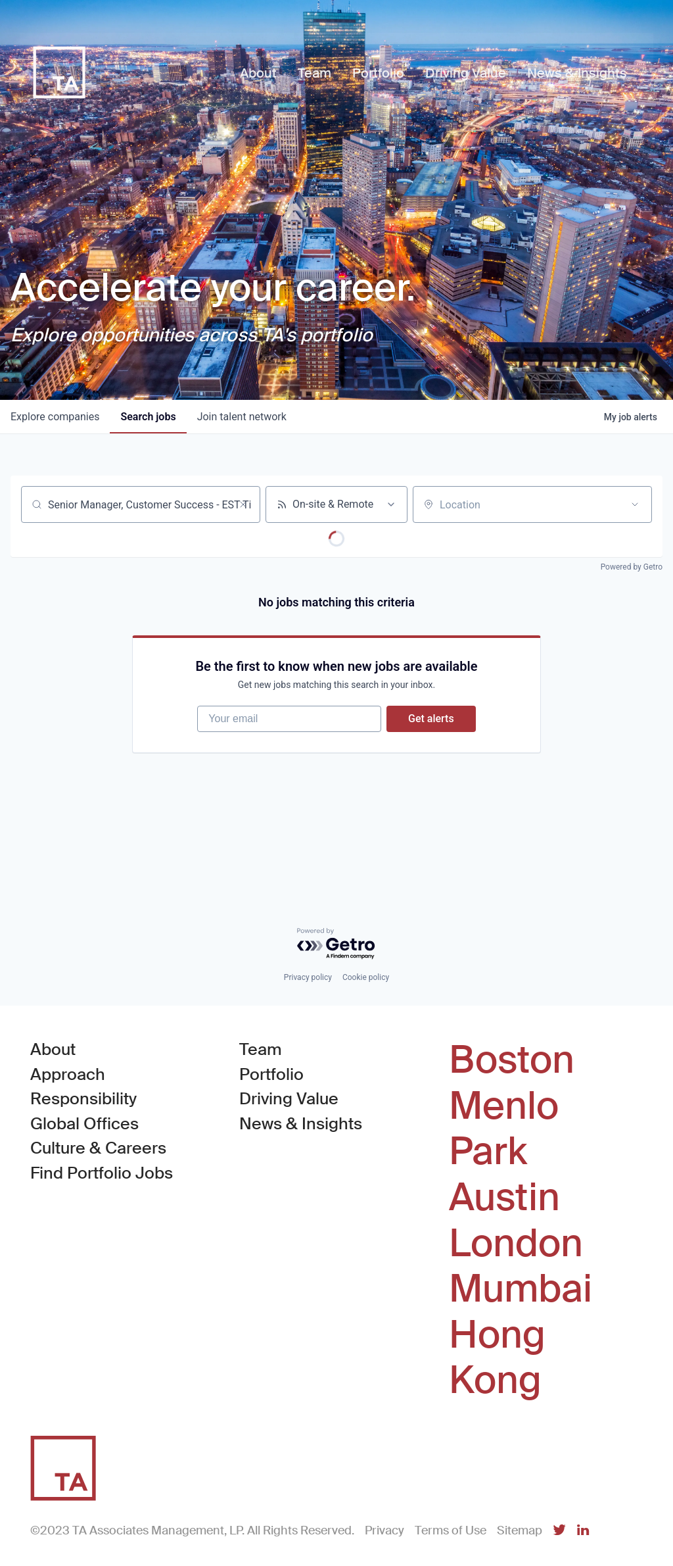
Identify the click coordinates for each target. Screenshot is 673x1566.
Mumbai (520, 1289)
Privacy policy (308, 978)
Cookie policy (365, 978)
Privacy (384, 1530)
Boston (511, 1061)
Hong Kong (497, 1358)
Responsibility (83, 1099)
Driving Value (288, 1099)
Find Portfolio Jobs (101, 1172)
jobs (147, 416)
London (516, 1244)
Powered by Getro (631, 567)
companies (55, 416)
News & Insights (300, 1124)
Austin (504, 1198)
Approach (67, 1074)
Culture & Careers (98, 1149)
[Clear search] (243, 504)
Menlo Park (504, 1129)
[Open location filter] (634, 504)
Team (260, 1050)
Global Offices (84, 1124)
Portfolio (271, 1074)
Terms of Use (450, 1530)
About (53, 1050)
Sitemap (519, 1530)
